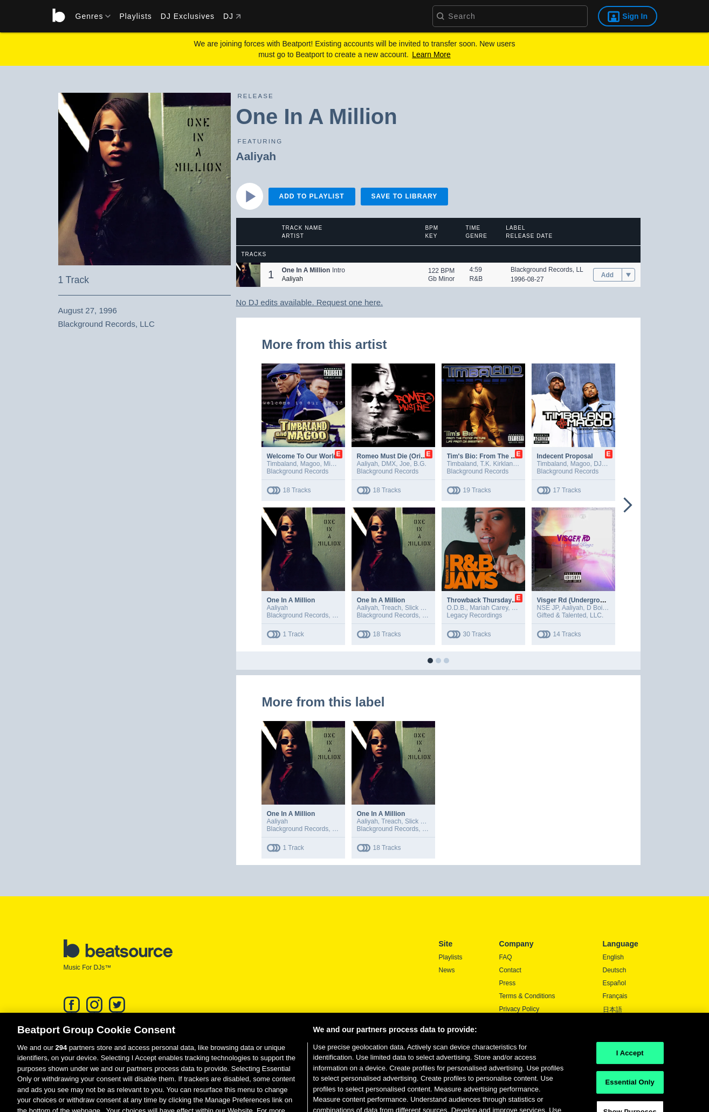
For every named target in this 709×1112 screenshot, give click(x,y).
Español (614, 983)
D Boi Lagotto (606, 608)
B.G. (420, 464)
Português (617, 1023)
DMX (389, 464)
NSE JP (548, 608)
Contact (510, 970)
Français (615, 996)
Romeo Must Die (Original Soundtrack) (416, 456)
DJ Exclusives (188, 16)
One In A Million (291, 600)
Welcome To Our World (302, 456)
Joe (405, 464)
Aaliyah (256, 156)
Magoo (310, 464)
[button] (248, 275)
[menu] (89, 16)
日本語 (612, 1009)
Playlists (135, 16)
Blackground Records (298, 471)
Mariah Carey (489, 608)
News (447, 970)
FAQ (505, 957)
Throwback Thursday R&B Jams (496, 600)
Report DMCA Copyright (534, 1022)
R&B (476, 279)
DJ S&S (605, 464)
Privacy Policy (519, 1009)
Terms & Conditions (527, 996)
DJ (232, 16)
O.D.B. (456, 608)
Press (507, 983)
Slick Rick (419, 608)
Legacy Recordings (475, 615)
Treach (391, 608)
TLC (518, 608)
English (613, 957)
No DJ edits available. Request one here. (309, 302)
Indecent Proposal (565, 456)
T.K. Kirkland (498, 464)
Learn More (431, 54)
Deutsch (615, 970)
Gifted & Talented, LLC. (570, 615)
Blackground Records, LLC (549, 269)
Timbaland (282, 464)
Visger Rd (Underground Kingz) (585, 600)
